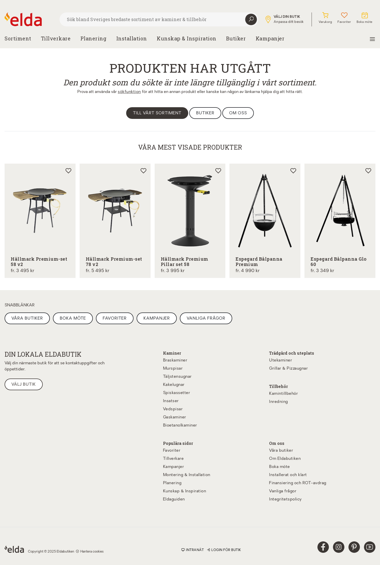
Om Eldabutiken (285, 459)
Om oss (238, 113)
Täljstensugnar (177, 377)
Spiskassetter (176, 393)
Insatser (171, 401)
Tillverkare (56, 38)
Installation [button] (131, 38)
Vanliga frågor (206, 319)
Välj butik (23, 385)
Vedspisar (173, 409)
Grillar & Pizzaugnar (288, 369)
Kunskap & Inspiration (184, 491)
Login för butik (224, 550)
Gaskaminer (174, 417)
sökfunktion (129, 92)
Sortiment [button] (18, 38)
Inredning (278, 402)
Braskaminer (175, 360)
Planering (172, 483)
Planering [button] (93, 38)
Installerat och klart (288, 475)
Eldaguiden (174, 499)
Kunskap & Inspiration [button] (186, 38)
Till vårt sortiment (157, 113)
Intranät (192, 550)
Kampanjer (270, 38)
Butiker (236, 38)
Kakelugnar (174, 385)
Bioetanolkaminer (180, 425)
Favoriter (115, 319)
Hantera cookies (90, 551)
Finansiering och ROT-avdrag (297, 483)
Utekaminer (280, 360)
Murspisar (173, 369)
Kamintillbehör (283, 394)
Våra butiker (27, 319)
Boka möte (73, 319)
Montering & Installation (186, 475)
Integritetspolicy (285, 499)
